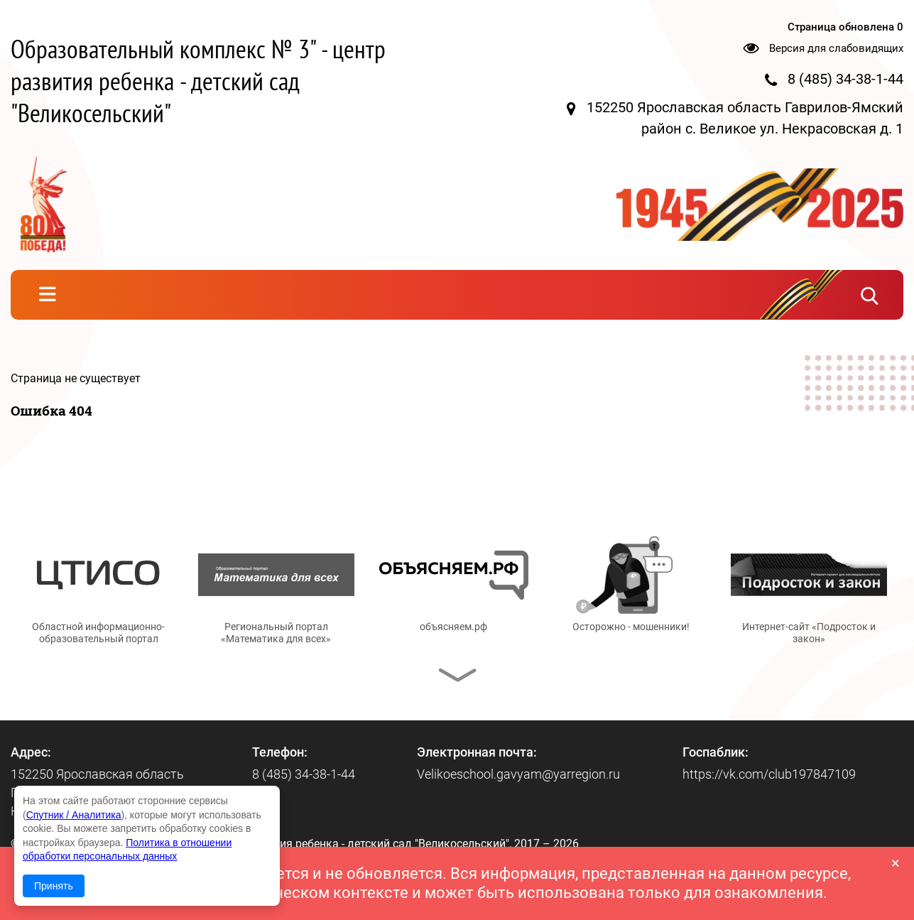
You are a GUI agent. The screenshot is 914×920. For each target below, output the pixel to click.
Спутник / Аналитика (73, 815)
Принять (53, 886)
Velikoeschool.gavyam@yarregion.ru (518, 774)
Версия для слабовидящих (836, 48)
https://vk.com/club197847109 (769, 774)
